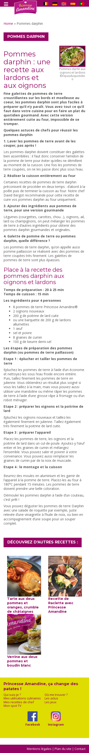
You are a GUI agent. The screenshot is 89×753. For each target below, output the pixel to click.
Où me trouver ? (56, 695)
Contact (80, 749)
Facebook (32, 724)
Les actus (51, 698)
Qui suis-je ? (12, 695)
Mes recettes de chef (19, 702)
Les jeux (50, 702)
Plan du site (63, 749)
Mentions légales (39, 749)
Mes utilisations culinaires (22, 698)
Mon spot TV (12, 706)
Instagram (56, 724)
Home (8, 23)
